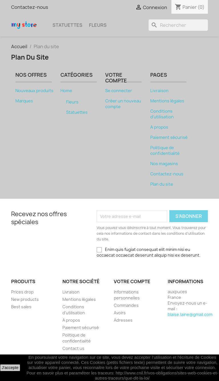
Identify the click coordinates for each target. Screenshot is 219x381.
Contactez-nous (29, 7)
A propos (159, 127)
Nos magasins (164, 164)
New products (25, 299)
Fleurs (98, 25)
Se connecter (118, 91)
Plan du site (161, 184)
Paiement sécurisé (169, 137)
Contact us (73, 348)
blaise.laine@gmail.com (190, 314)
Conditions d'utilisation (162, 114)
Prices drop (22, 292)
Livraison (159, 91)
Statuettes (67, 25)
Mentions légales (167, 101)
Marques (24, 101)
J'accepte (10, 367)
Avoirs (120, 312)
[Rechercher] (178, 25)
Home (66, 91)
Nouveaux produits (34, 91)
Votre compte (132, 281)
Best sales (21, 306)
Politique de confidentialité (165, 150)
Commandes (126, 305)
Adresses (123, 320)
